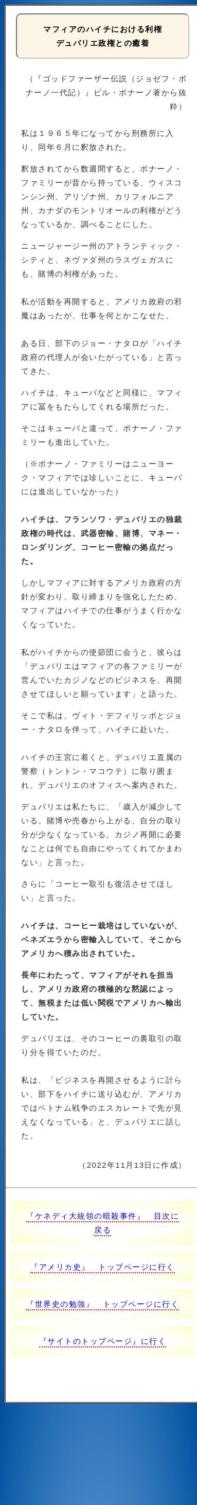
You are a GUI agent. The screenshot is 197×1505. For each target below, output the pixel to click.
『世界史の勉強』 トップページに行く (102, 1304)
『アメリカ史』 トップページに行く (102, 1266)
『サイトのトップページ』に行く (103, 1341)
